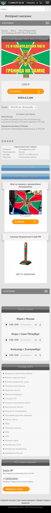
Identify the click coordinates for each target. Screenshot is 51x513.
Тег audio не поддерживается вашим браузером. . (23, 324)
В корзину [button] (15, 91)
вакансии (25, 503)
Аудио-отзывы (25, 309)
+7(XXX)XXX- (16, 479)
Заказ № (16, 470)
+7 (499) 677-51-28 (16, 3)
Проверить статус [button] (14, 489)
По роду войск (25, 366)
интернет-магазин (8, 500)
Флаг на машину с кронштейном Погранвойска (25, 185)
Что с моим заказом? (25, 462)
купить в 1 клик (25, 97)
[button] (48, 9)
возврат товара (43, 500)
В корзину (19, 222)
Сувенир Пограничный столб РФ (25, 236)
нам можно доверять (26, 500)
